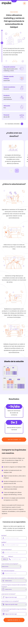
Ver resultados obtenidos (14, 124)
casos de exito (17, 282)
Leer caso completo (14, 439)
